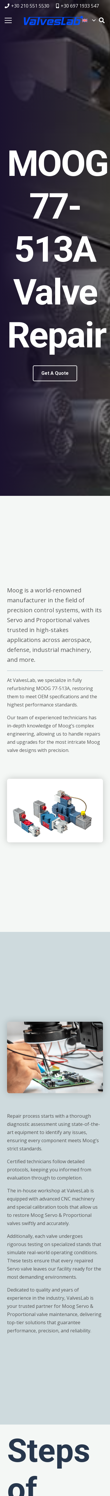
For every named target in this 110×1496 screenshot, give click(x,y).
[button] (88, 20)
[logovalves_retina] (53, 20)
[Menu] (8, 20)
